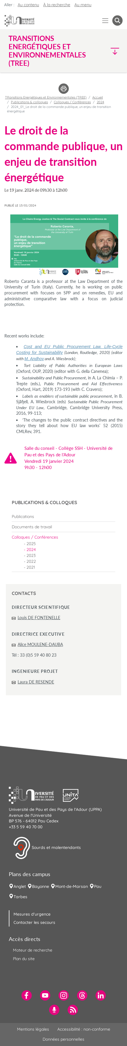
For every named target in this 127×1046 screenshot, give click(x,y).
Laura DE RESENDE (36, 681)
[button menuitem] (117, 20)
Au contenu (28, 4)
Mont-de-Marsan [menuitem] (71, 886)
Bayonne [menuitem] (40, 886)
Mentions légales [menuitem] (33, 1029)
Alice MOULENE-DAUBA (40, 644)
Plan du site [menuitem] (24, 958)
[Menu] (105, 20)
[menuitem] (63, 516)
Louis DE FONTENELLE (39, 617)
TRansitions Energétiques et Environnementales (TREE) (45, 97)
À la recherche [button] (56, 4)
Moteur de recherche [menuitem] (32, 950)
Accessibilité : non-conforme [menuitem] (83, 1029)
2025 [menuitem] (31, 543)
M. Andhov (34, 358)
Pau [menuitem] (97, 886)
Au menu (82, 4)
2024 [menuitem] (31, 549)
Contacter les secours (34, 922)
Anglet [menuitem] (20, 886)
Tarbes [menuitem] (20, 896)
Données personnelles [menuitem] (63, 1039)
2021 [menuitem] (30, 567)
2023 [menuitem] (31, 555)
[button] (109, 51)
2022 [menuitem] (31, 561)
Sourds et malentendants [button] (47, 848)
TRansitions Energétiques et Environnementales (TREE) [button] (47, 50)
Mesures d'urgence (32, 914)
